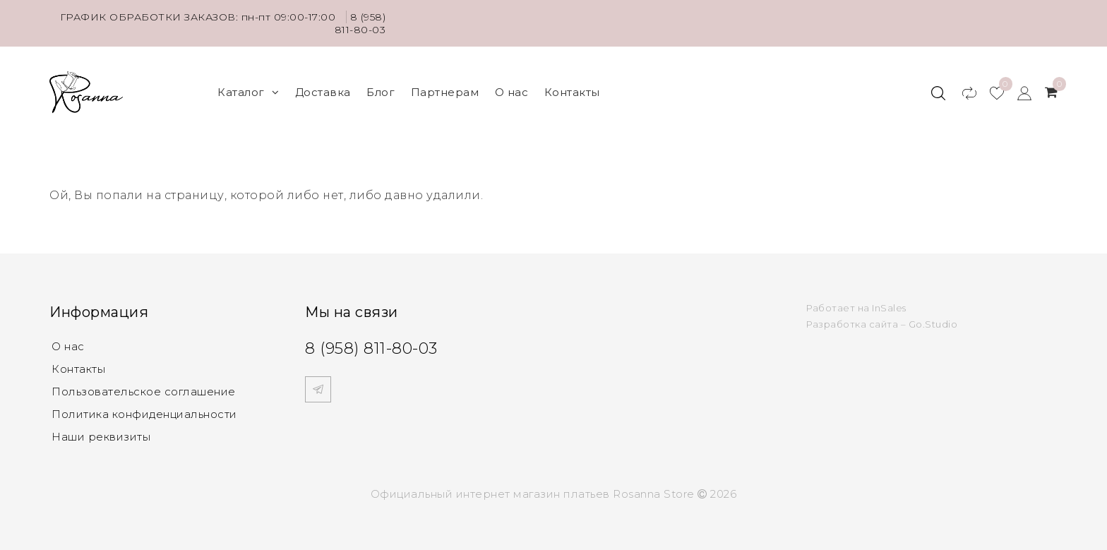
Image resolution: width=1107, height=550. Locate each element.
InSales (889, 307)
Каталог (248, 92)
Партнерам (445, 92)
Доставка (323, 92)
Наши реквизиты (101, 436)
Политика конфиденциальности (144, 414)
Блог (380, 92)
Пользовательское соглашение (144, 391)
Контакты (572, 92)
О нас (512, 92)
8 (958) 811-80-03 (360, 23)
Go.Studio (933, 324)
